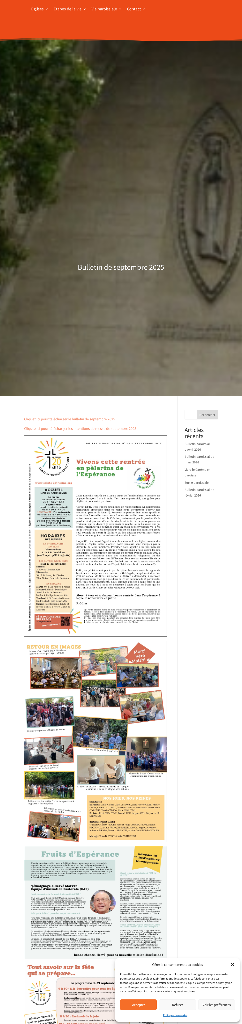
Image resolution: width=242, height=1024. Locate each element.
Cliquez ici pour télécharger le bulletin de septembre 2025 (69, 419)
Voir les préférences (217, 1004)
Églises (37, 9)
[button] (232, 964)
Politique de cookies (175, 1015)
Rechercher (207, 415)
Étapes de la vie (68, 9)
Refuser (177, 1004)
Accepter (138, 1004)
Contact (134, 9)
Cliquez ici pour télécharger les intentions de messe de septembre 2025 (80, 428)
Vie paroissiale (104, 9)
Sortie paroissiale (197, 482)
